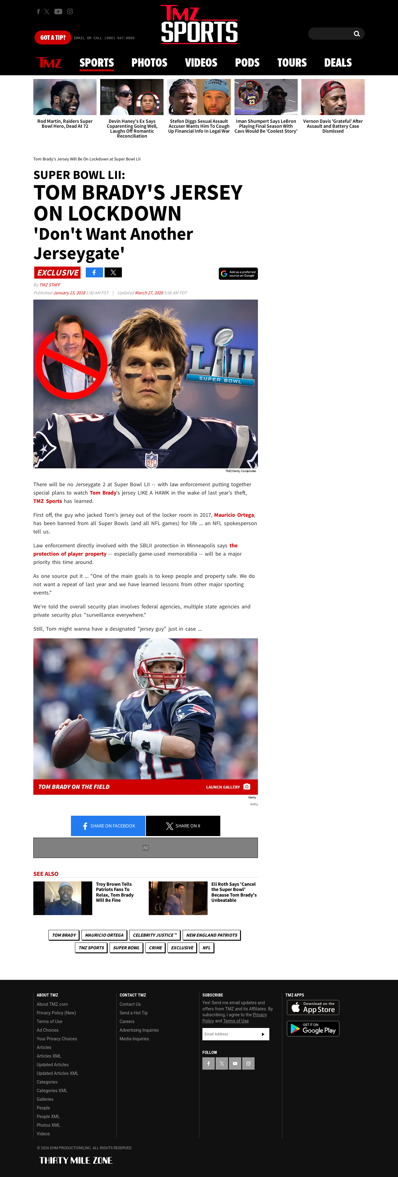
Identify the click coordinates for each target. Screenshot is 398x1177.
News (48, 63)
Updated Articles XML (57, 1073)
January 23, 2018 (69, 293)
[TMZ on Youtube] (58, 11)
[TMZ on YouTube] (235, 1063)
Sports (97, 63)
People (43, 1107)
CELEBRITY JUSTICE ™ (155, 935)
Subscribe (263, 1034)
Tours (292, 63)
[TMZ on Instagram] (70, 11)
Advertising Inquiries (139, 1030)
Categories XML (52, 1090)
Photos (149, 63)
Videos (201, 63)
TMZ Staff (49, 285)
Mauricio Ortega (104, 935)
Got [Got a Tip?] (52, 38)
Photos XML (48, 1125)
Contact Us (130, 1004)
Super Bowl (126, 948)
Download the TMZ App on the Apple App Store (313, 1007)
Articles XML (49, 1056)
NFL (206, 948)
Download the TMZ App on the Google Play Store (313, 1029)
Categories (47, 1082)
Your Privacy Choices (57, 1038)
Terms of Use (49, 1021)
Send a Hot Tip (134, 1012)
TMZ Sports (47, 500)
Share (108, 826)
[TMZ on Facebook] (38, 11)
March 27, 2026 (149, 293)
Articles (44, 1047)
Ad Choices (48, 1030)
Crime (155, 948)
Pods (247, 63)
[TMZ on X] (48, 11)
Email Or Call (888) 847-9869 (104, 38)
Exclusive (182, 948)
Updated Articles (52, 1064)
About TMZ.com (52, 1004)
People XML (48, 1116)
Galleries (45, 1099)
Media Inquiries (134, 1038)
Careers (127, 1021)
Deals (338, 63)
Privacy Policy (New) (56, 1012)
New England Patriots (211, 935)
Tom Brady (64, 935)
